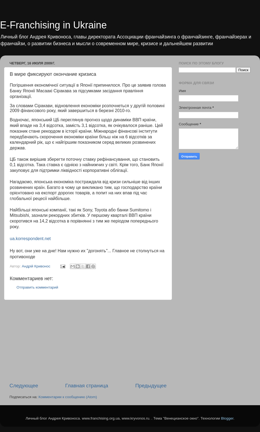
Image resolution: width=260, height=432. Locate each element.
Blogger (227, 418)
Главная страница (86, 385)
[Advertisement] (88, 341)
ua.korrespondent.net (30, 238)
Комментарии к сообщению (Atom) (67, 397)
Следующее (23, 385)
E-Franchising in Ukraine (53, 25)
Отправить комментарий (37, 287)
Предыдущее (151, 385)
